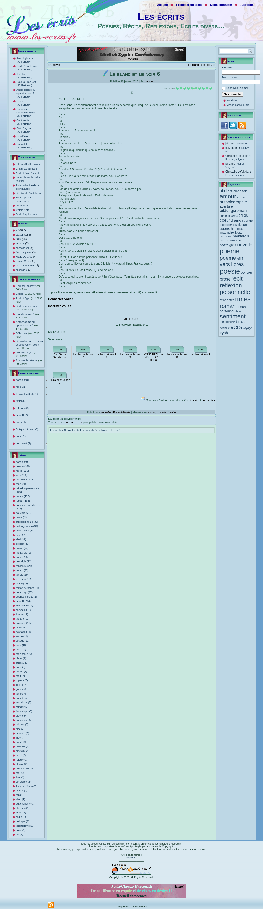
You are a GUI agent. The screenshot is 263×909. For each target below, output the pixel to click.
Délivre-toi (241, 143)
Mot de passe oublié (238, 104)
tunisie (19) (22, 574)
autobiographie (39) (27, 521)
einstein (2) (22, 750)
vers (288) (21, 475)
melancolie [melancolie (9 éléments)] (226, 236)
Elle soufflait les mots (28, 164)
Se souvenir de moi (237, 87)
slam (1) (20, 799)
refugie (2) (21, 759)
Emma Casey (23, 261)
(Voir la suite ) (132, 318)
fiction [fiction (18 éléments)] (242, 225)
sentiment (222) (24, 479)
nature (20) (22, 570)
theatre (172, 412)
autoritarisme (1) (25, 803)
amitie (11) (22, 636)
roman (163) (23, 500)
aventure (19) (23, 579)
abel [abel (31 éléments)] (223, 191)
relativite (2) (22, 746)
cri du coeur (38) (25, 530)
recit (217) (31, 387)
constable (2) (23, 781)
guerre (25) (22, 557)
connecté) (208, 400)
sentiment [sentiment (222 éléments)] (233, 316)
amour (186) (23, 496)
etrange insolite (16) (27, 596)
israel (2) (21, 755)
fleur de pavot (23, 252)
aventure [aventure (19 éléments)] (226, 206)
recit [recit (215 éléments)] (237, 278)
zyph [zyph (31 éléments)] (224, 333)
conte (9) (21, 649)
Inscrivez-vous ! (59, 306)
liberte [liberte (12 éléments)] (239, 232)
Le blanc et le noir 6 (109, 430)
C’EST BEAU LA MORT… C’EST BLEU (153, 357)
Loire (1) (20, 830)
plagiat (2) (21, 764)
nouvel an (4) (23, 720)
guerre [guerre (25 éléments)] (225, 228)
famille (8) (21, 671)
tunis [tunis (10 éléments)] (232, 321)
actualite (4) (22, 415)
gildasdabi (21, 270)
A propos (247, 4)
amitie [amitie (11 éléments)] (243, 191)
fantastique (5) (24, 711)
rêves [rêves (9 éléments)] (238, 311)
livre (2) (20, 777)
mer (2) (20, 772)
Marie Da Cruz (24, 256)
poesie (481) (31, 380)
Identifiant (227, 67)
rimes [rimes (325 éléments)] (243, 299)
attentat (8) (22, 662)
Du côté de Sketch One (29, 193)
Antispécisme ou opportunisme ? (27, 325)
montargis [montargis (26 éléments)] (241, 236)
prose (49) (21, 517)
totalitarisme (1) (24, 825)
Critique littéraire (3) (27, 429)
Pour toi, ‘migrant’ (235, 159)
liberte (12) (22, 614)
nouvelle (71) (23, 513)
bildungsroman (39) (27, 526)
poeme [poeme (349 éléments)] (230, 251)
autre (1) (21, 436)
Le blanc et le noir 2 (60, 381)
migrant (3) (22, 724)
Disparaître (22, 205)
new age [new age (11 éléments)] (235, 240)
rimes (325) (22, 470)
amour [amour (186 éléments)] (228, 196)
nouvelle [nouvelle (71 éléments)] (243, 244)
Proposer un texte (189, 4)
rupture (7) (22, 680)
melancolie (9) (24, 654)
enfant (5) (21, 698)
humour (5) (22, 706)
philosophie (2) (24, 768)
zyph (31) (21, 535)
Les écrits (161, 16)
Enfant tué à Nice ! (26, 168)
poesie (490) (23, 462)
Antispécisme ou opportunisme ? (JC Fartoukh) (25, 93)
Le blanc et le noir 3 (201, 355)
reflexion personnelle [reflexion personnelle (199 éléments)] (235, 288)
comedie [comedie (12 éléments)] (225, 216)
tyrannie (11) (23, 627)
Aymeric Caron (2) (26, 786)
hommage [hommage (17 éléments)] (238, 228)
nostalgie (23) (23, 561)
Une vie (55, 65)
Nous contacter (221, 4)
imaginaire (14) (24, 605)
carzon (19, 234)
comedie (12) (23, 609)
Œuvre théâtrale (121, 412)
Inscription (232, 100)
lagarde (20, 243)
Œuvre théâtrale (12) (31, 394)
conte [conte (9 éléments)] (234, 215)
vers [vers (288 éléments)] (236, 326)
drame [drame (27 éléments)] (236, 220)
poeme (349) (23, 466)
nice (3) (20, 728)
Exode (28, 293)
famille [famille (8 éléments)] (234, 225)
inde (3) (20, 737)
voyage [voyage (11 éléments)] (247, 328)
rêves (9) (21, 658)
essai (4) (21, 422)
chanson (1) (22, 808)
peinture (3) (22, 733)
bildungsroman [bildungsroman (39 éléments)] (233, 210)
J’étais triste (22, 209)
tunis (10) (21, 645)
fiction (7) (21, 401)
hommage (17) (24, 592)
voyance (130, 857)
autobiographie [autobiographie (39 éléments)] (233, 202)
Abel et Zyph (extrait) (27, 173)
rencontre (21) (24, 565)
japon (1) (21, 812)
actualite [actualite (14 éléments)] (233, 191)
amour (151, 412)
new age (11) (23, 632)
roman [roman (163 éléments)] (228, 306)
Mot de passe (229, 77)
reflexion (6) (22, 408)
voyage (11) (22, 640)
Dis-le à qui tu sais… (27, 214)
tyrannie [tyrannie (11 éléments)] (225, 328)
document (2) (31, 443)
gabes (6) (21, 689)
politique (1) (22, 821)
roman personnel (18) (28, 587)
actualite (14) (23, 601)
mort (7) (20, 676)
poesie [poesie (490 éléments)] (230, 271)
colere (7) (21, 684)
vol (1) (19, 834)
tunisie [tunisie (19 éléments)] (241, 321)
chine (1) (21, 817)
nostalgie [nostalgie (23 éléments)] (227, 245)
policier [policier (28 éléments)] (246, 272)
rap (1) (19, 795)
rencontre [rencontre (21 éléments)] (227, 300)
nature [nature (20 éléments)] (224, 240)
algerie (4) (21, 715)
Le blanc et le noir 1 (107, 355)
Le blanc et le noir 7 (200, 65)
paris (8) (20, 667)
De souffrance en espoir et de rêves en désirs (29, 344)
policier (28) (22, 543)
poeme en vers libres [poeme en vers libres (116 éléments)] (232, 261)
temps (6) (21, 693)
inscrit (194, 400)
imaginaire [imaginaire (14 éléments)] (227, 232)
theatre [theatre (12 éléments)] (224, 321)
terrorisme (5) (23, 702)
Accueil (162, 4)
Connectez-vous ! (60, 299)
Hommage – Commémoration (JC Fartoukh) (25, 112)
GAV (18, 239)
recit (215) (21, 484)
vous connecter (72, 422)
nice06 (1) (21, 790)
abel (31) (21, 539)
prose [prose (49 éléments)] (225, 279)
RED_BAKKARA (25, 265)
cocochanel (22, 247)
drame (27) (22, 548)
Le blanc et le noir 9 (130, 355)
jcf (17, 230)
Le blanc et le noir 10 (177, 355)
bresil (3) (21, 742)
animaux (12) (23, 623)
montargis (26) (24, 552)
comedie (106, 412)
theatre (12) (22, 618)
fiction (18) (22, 583)
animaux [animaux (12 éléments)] (242, 197)
